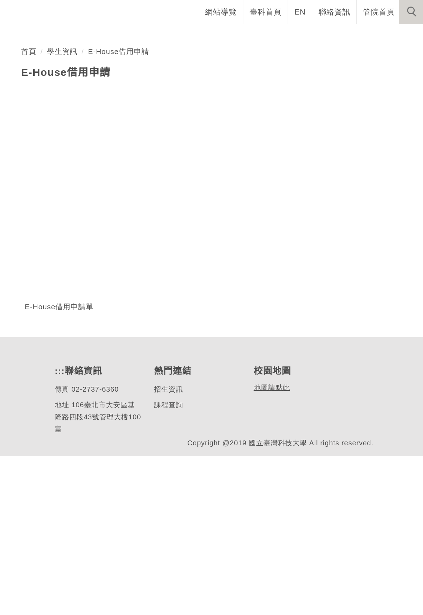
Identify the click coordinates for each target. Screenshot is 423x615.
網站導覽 (221, 11)
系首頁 (113, 34)
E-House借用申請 (119, 210)
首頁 (28, 210)
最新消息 (400, 34)
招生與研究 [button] (254, 34)
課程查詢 (168, 564)
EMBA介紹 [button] (158, 34)
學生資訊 (62, 210)
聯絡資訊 (334, 11)
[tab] (215, 159)
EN (300, 11)
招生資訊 (168, 548)
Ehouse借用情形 (71, 133)
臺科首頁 (266, 11)
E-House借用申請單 (59, 465)
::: (59, 530)
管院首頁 (379, 11)
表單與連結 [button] (352, 34)
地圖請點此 (271, 547)
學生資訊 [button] (303, 34)
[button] (411, 12)
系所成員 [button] (205, 34)
